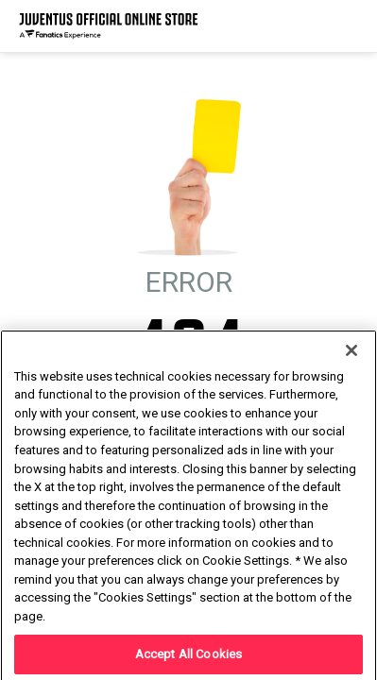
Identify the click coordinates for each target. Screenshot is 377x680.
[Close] (351, 399)
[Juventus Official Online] (108, 26)
